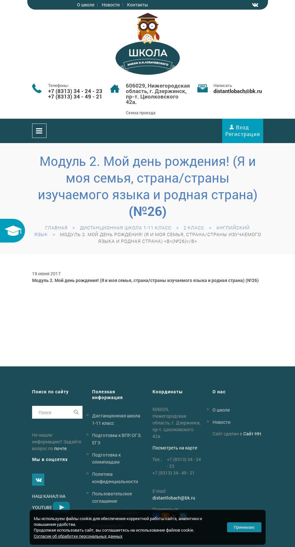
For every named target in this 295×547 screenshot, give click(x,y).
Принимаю (244, 527)
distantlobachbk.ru (237, 91)
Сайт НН (252, 434)
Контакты (137, 5)
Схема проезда (140, 112)
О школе (85, 5)
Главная (56, 228)
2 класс (194, 228)
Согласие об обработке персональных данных (78, 536)
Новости (111, 5)
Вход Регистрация (242, 130)
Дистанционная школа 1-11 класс (125, 228)
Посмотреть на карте (174, 448)
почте (60, 448)
